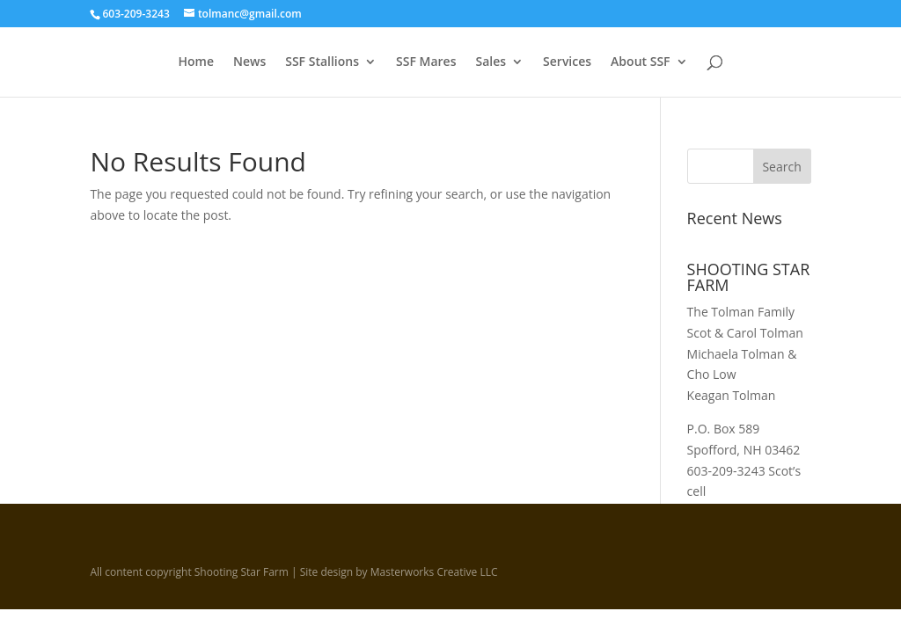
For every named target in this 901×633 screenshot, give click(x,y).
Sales (490, 62)
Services (567, 62)
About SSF (640, 62)
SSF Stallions (322, 62)
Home (196, 62)
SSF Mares (426, 62)
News (249, 62)
